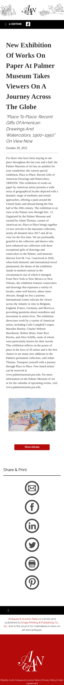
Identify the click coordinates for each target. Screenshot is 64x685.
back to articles (14, 391)
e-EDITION (15, 24)
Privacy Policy (49, 680)
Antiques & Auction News (23, 618)
